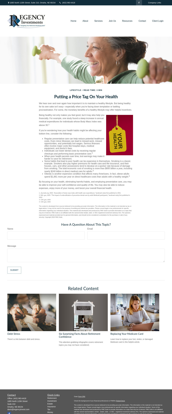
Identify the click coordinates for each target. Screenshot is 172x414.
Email (90, 229)
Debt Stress (13, 333)
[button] (73, 21)
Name (10, 229)
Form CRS (81, 396)
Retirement (52, 398)
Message (11, 246)
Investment (52, 401)
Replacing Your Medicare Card (126, 333)
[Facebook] (139, 2)
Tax (48, 409)
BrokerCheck (120, 401)
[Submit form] (14, 270)
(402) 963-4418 (67, 3)
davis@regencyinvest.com (18, 409)
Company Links (154, 3)
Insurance (51, 407)
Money (50, 412)
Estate (50, 404)
